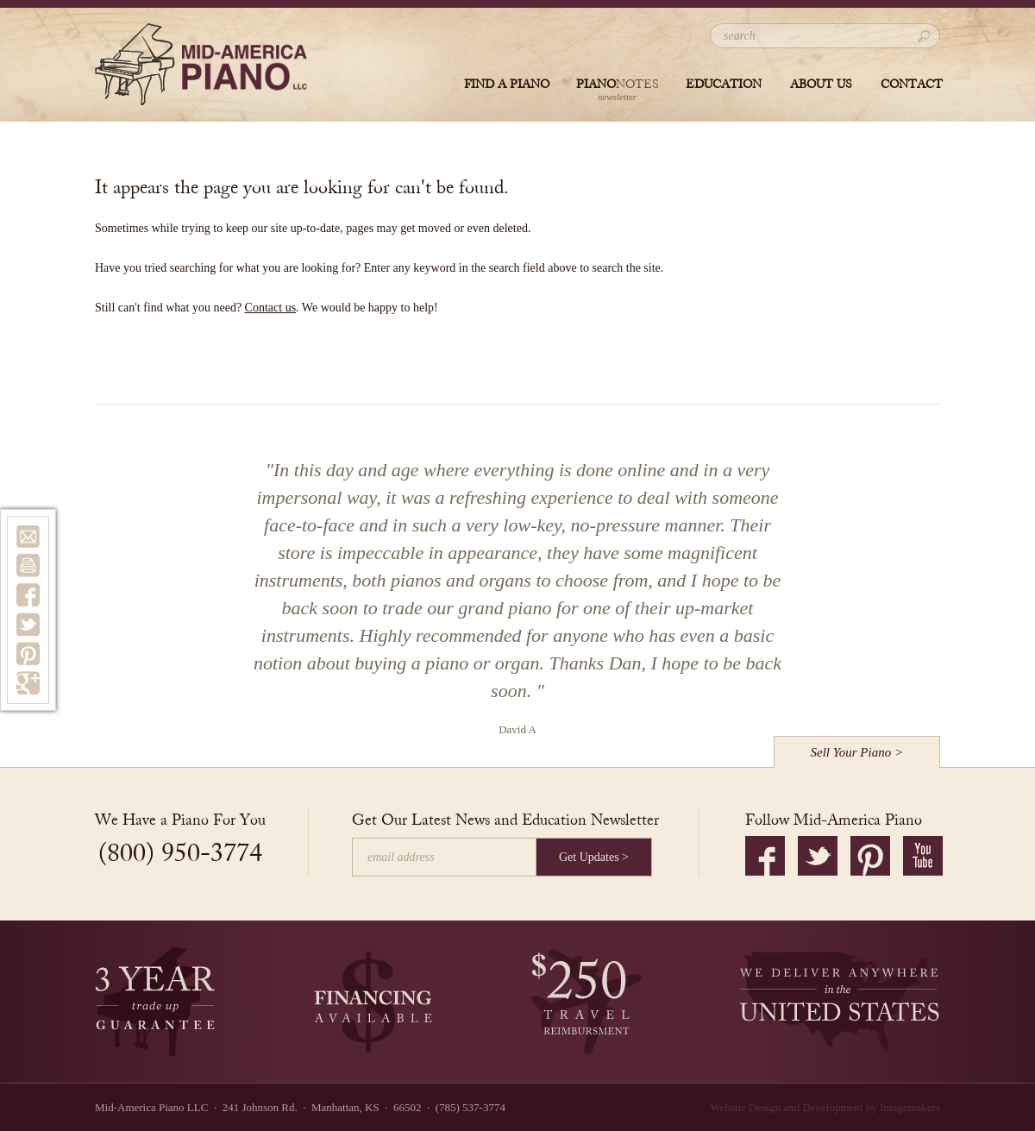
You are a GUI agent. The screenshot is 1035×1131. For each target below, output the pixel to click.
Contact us (271, 307)
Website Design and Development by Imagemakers (825, 1107)
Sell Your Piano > (857, 752)
